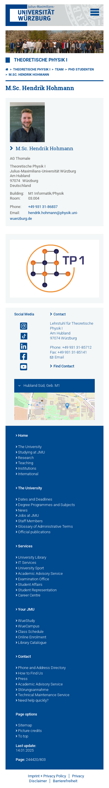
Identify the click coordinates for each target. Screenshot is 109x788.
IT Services (26, 563)
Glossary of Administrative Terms (44, 526)
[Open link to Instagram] (21, 326)
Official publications (33, 532)
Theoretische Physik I (40, 60)
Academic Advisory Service (39, 574)
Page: (20, 759)
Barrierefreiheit (65, 781)
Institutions (26, 468)
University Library (31, 557)
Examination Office (32, 579)
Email (59, 357)
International (27, 474)
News (22, 510)
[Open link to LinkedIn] (21, 346)
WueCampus (28, 626)
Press (22, 679)
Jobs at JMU (27, 515)
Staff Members (29, 521)
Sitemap (24, 725)
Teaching (24, 463)
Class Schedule (30, 632)
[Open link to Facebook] (21, 357)
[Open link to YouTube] (21, 367)
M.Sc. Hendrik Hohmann (29, 75)
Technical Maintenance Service (42, 695)
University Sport (30, 568)
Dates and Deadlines (34, 499)
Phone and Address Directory (41, 668)
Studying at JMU (30, 452)
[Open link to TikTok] (21, 336)
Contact (59, 314)
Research (25, 458)
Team (59, 69)
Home (22, 435)
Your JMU (25, 609)
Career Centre (28, 595)
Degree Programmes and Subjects (45, 505)
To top (22, 736)
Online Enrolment (31, 637)
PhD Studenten (81, 69)
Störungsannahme (32, 690)
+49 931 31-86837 (43, 207)
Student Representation (36, 590)
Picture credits (29, 731)
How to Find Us (29, 673)
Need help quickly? (32, 700)
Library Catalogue (31, 643)
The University (29, 447)
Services (24, 546)
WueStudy (25, 621)
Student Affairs (29, 585)
